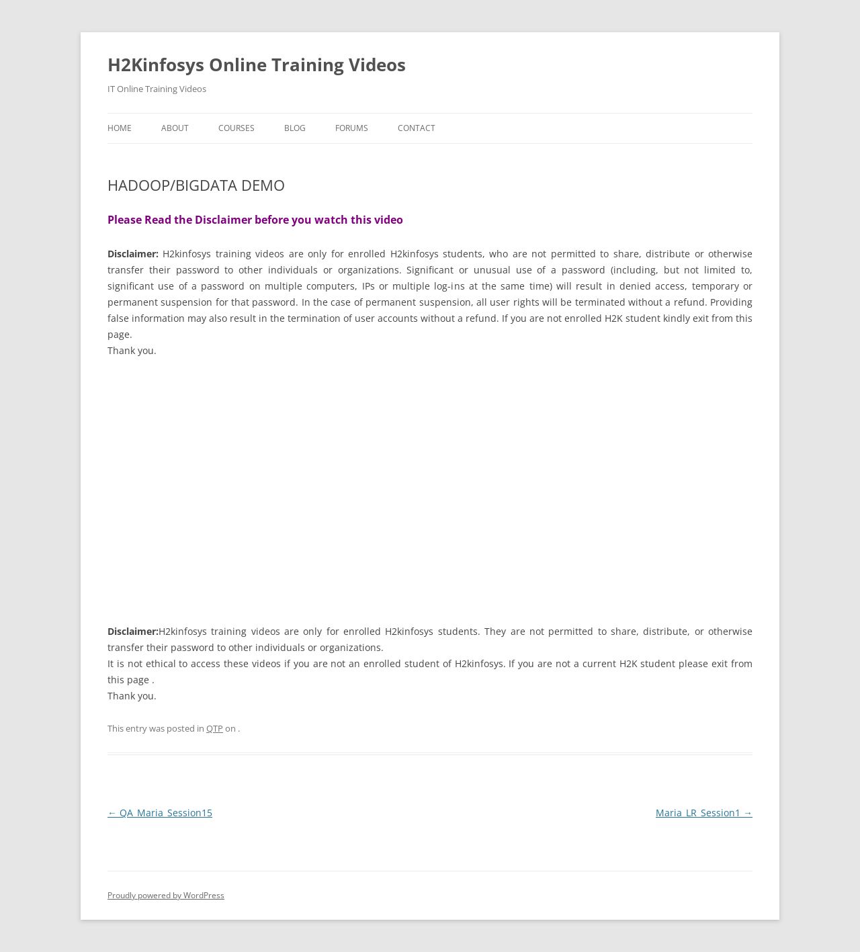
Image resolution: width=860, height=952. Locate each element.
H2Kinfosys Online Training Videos (257, 64)
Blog (295, 128)
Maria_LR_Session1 (704, 812)
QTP (214, 728)
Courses (236, 128)
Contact (416, 128)
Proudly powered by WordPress (166, 895)
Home (120, 128)
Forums (351, 128)
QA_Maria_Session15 (160, 812)
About (175, 128)
